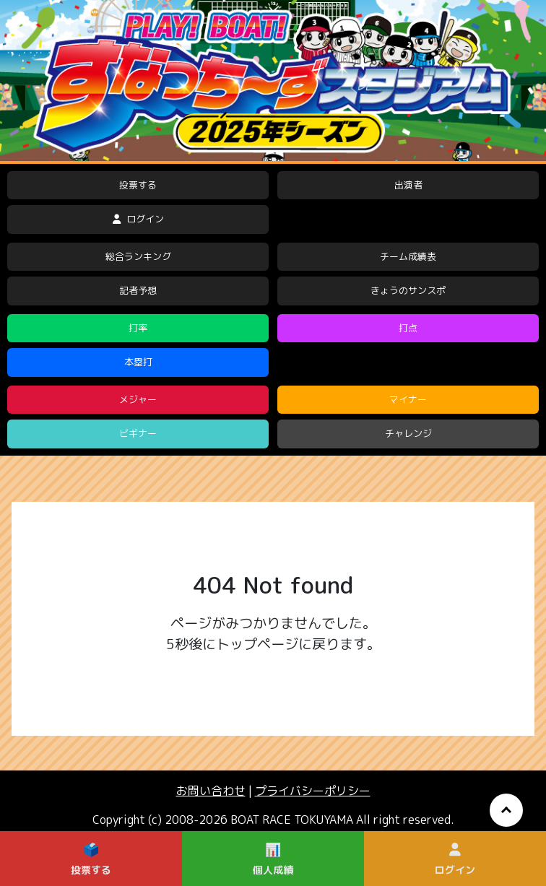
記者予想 (138, 290)
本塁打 (138, 361)
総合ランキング (138, 256)
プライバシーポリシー (312, 791)
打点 (408, 327)
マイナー (408, 399)
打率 (138, 327)
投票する (138, 184)
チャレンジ (408, 433)
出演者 (408, 184)
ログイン (138, 218)
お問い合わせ (211, 791)
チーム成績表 (408, 256)
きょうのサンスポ (408, 290)
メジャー (138, 399)
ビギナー (138, 433)
